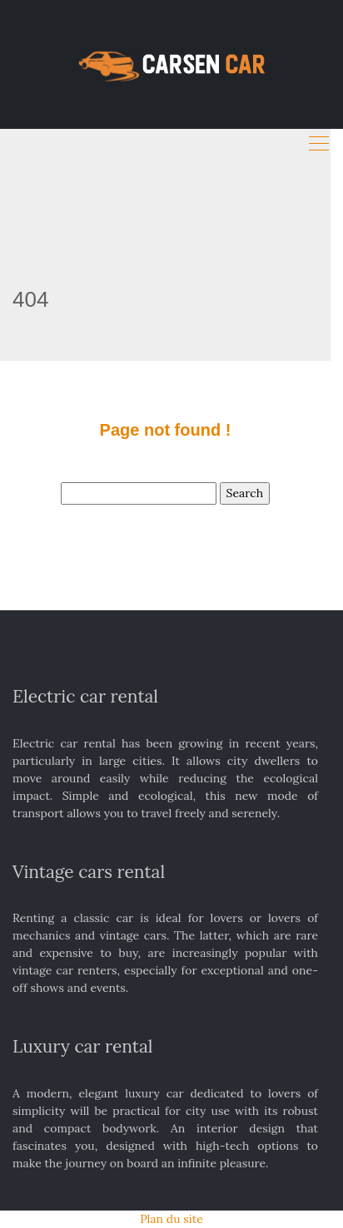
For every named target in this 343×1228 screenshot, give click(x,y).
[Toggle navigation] (319, 143)
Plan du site (171, 1218)
